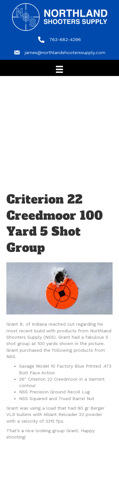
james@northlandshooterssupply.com (65, 52)
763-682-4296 (65, 39)
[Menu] (59, 69)
